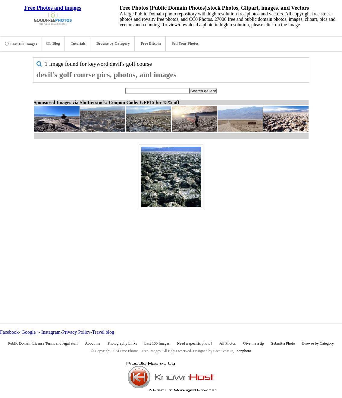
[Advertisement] (171, 253)
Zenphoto (243, 351)
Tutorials (78, 43)
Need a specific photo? (194, 343)
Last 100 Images (21, 43)
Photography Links (122, 343)
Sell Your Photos (185, 43)
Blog (53, 43)
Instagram (51, 332)
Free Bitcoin (151, 43)
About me (92, 343)
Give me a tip (253, 343)
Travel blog (103, 332)
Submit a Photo (283, 343)
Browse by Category (113, 43)
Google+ (30, 332)
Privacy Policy (76, 332)
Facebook (9, 332)
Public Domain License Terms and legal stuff (43, 343)
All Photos (227, 343)
